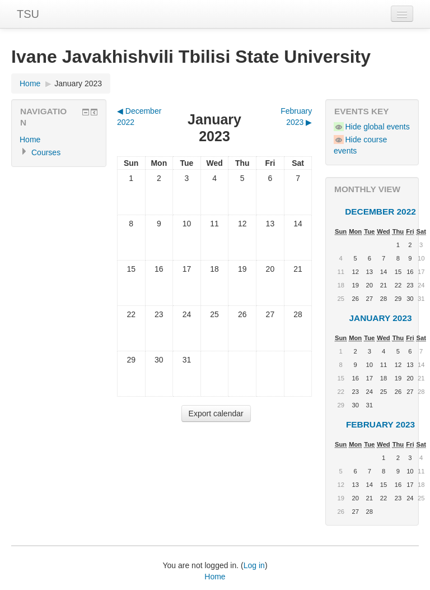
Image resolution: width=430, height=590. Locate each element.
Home (30, 83)
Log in (254, 565)
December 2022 (380, 211)
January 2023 (78, 83)
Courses (45, 152)
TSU (28, 14)
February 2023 (380, 424)
